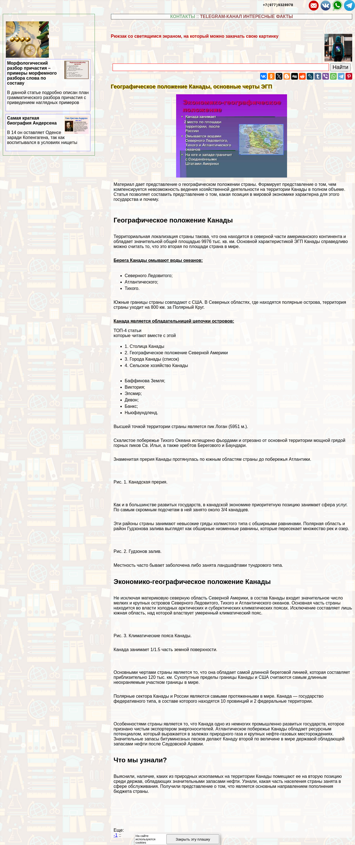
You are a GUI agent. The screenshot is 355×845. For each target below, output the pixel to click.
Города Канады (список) (154, 359)
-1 (116, 835)
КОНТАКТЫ (182, 16)
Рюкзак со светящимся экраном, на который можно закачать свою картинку (194, 36)
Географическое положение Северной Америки (179, 352)
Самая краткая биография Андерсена (48, 130)
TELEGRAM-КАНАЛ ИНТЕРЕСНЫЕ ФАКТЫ (246, 16)
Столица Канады (147, 346)
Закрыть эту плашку (193, 839)
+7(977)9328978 (278, 4)
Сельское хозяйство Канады (159, 365)
